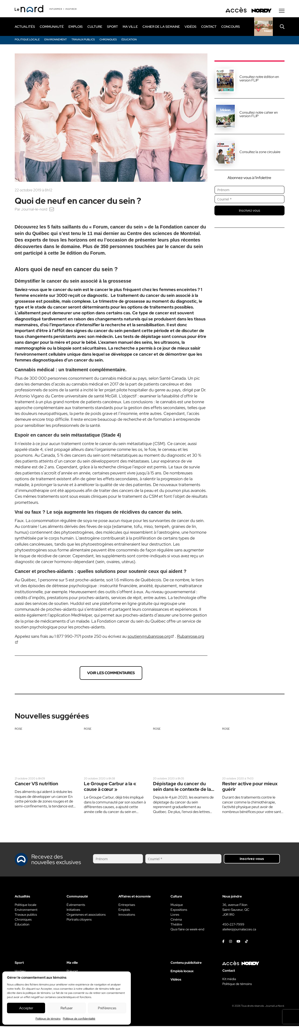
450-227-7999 (233, 925)
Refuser (67, 1008)
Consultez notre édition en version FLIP (259, 79)
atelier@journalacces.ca (239, 930)
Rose (18, 729)
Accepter (26, 1008)
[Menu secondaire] (282, 11)
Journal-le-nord (34, 209)
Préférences (107, 1008)
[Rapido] (263, 27)
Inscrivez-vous (249, 211)
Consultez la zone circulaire (259, 152)
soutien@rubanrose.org (149, 637)
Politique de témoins (48, 1018)
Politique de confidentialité (79, 1018)
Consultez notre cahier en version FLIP (258, 115)
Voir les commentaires (111, 673)
